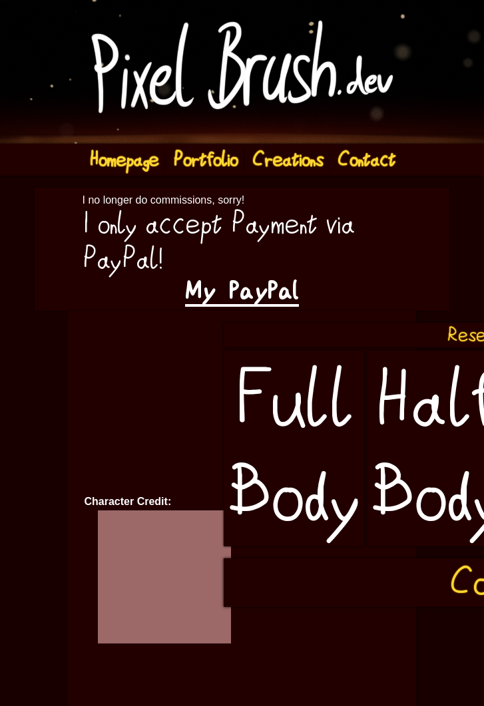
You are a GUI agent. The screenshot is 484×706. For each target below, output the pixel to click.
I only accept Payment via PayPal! (219, 241)
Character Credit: (128, 501)
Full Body (294, 448)
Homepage (123, 160)
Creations (287, 160)
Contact (366, 160)
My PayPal (242, 290)
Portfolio (205, 160)
